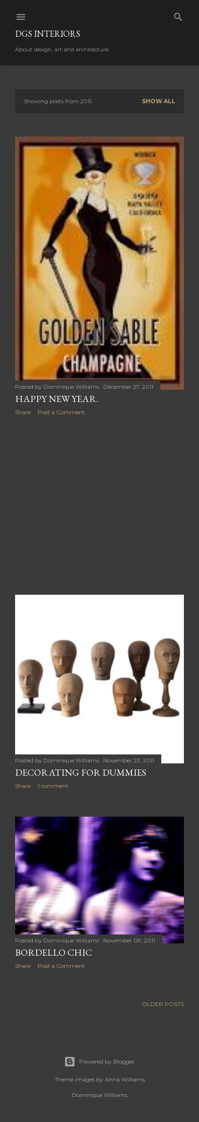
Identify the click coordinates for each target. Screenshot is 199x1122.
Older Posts (163, 1003)
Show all (158, 101)
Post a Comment (61, 412)
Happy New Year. (56, 399)
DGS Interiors (47, 33)
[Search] (178, 15)
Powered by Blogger (99, 1061)
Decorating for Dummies (80, 772)
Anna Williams (125, 1079)
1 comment (53, 785)
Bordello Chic (53, 952)
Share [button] (23, 412)
